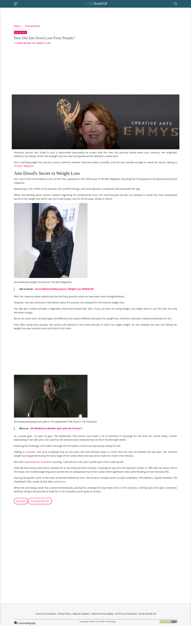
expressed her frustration (38, 462)
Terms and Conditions (46, 614)
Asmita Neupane (23, 43)
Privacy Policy (64, 614)
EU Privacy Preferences (126, 614)
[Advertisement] (95, 69)
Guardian (31, 452)
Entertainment (32, 26)
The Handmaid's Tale (39, 501)
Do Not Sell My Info (147, 614)
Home (17, 26)
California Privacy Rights (102, 614)
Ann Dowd (20, 501)
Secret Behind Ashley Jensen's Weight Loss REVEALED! (64, 289)
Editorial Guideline (81, 614)
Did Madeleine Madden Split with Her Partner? (56, 428)
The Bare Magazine (24, 166)
